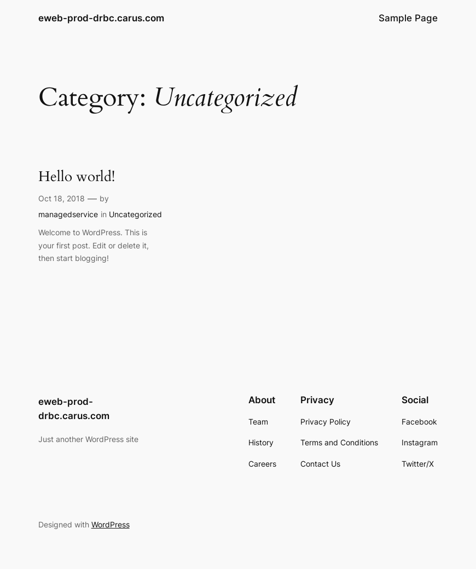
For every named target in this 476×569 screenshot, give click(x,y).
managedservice (68, 214)
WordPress (110, 524)
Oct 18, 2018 (61, 198)
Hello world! (76, 177)
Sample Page (408, 18)
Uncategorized (135, 214)
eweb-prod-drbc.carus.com (101, 18)
